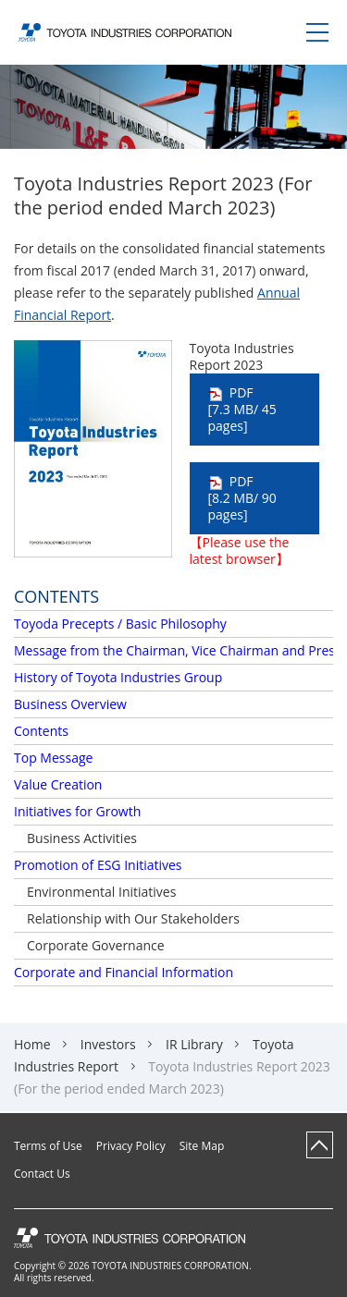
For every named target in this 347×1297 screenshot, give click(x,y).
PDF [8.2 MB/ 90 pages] (242, 497)
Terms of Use (48, 1146)
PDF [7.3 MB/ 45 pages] (242, 409)
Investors (108, 1044)
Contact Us (42, 1174)
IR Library (194, 1044)
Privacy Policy (131, 1146)
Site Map (202, 1146)
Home (32, 1044)
